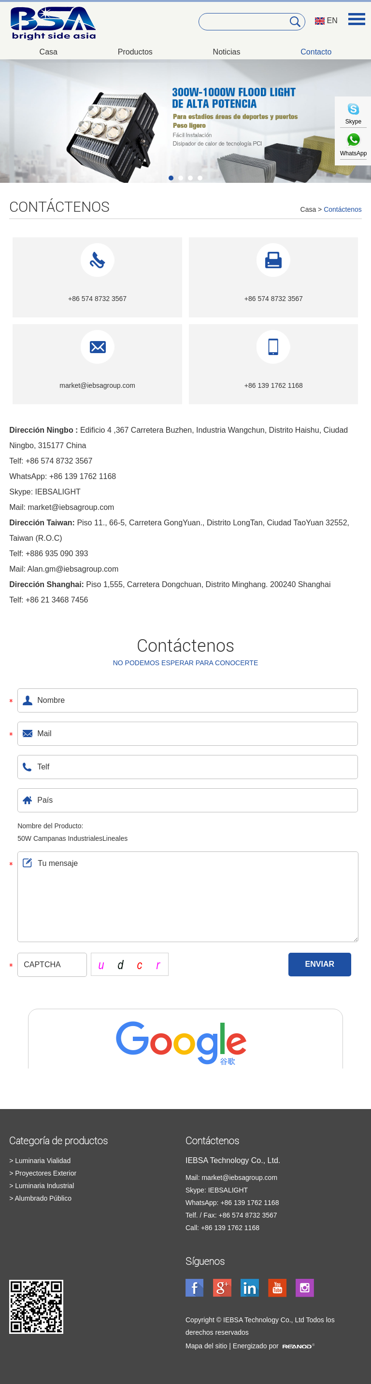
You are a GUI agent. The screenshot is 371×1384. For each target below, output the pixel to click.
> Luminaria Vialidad (40, 1161)
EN (326, 20)
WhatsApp (353, 150)
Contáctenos (59, 206)
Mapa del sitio (206, 1346)
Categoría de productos (58, 1141)
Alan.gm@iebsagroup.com (73, 569)
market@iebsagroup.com (97, 385)
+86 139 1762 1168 (82, 476)
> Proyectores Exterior (42, 1173)
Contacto (315, 52)
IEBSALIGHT (58, 492)
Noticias (227, 52)
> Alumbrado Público (40, 1198)
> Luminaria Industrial (41, 1186)
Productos (135, 52)
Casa (48, 52)
